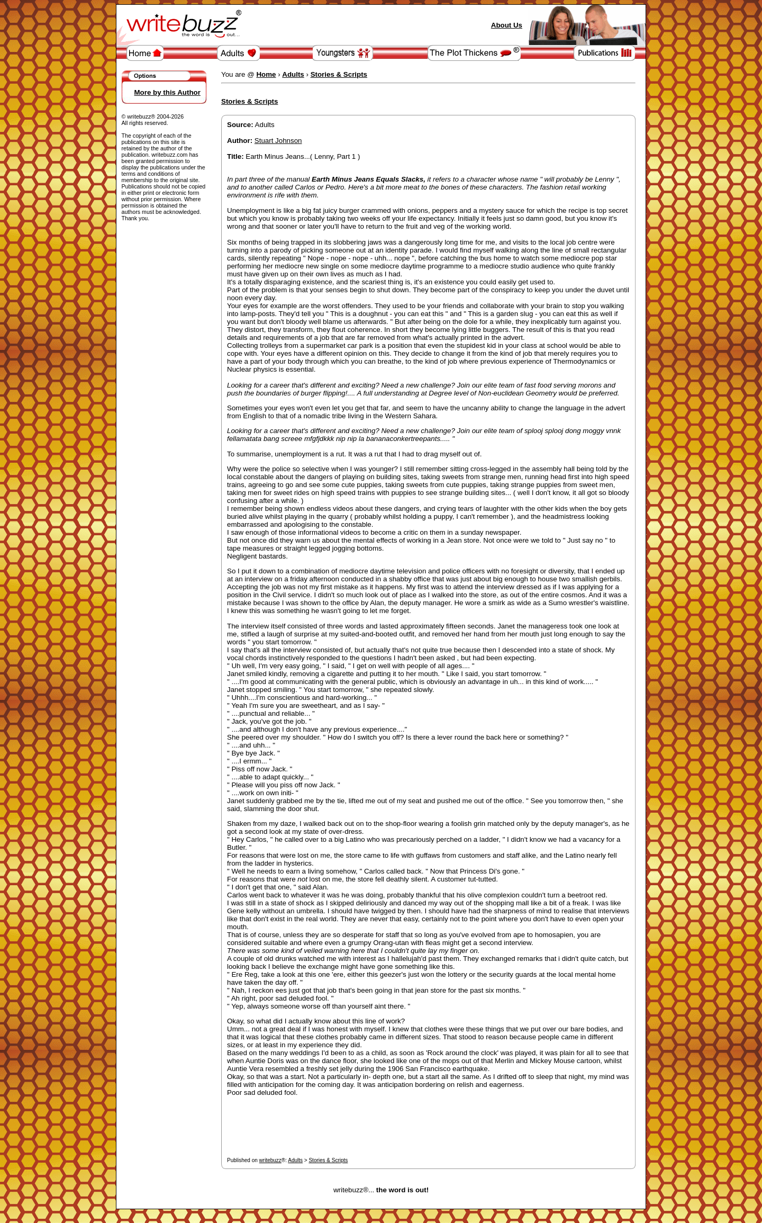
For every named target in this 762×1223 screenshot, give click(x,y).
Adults (295, 1160)
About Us (506, 25)
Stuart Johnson (278, 141)
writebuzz (270, 1160)
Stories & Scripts (328, 1160)
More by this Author (167, 92)
